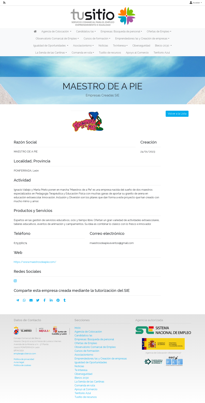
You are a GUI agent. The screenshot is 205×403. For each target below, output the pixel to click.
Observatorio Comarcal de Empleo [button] (56, 38)
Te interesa (81, 370)
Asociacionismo (84, 354)
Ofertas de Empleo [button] (158, 31)
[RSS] (4, 3)
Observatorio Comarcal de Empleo (95, 347)
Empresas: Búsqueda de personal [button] (120, 31)
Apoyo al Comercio (137, 52)
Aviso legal (19, 362)
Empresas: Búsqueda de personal (94, 339)
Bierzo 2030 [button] (162, 45)
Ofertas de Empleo (86, 343)
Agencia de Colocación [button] (55, 31)
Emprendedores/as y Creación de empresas (101, 358)
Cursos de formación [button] (96, 38)
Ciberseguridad (141, 45)
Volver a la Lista (177, 113)
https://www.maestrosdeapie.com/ (35, 261)
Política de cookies (22, 365)
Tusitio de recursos (110, 52)
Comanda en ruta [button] (82, 52)
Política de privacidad (24, 359)
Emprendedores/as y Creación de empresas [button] (141, 38)
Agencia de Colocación (88, 331)
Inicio (78, 327)
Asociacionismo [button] (82, 45)
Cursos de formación (87, 350)
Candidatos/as (83, 335)
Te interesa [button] (119, 45)
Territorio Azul (162, 52)
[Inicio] (102, 16)
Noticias (103, 45)
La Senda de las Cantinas (89, 381)
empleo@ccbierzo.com (25, 353)
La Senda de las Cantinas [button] (50, 52)
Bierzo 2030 (82, 377)
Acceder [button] (195, 3)
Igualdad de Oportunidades (91, 362)
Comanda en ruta (85, 385)
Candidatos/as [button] (85, 31)
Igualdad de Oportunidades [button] (49, 45)
